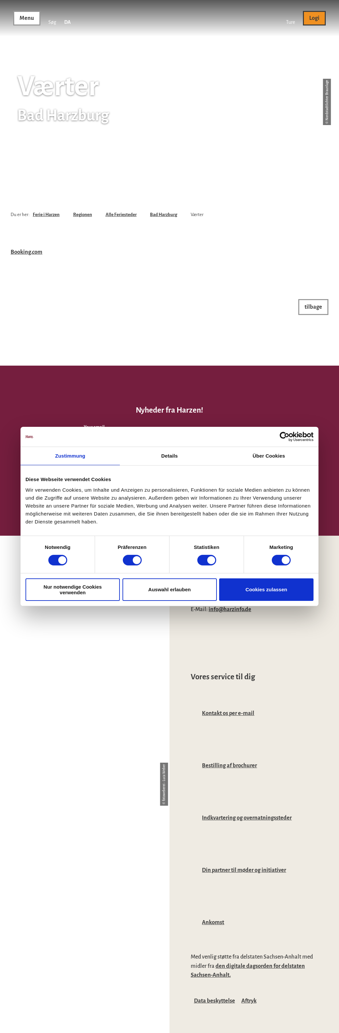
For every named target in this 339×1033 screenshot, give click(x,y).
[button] (290, 18)
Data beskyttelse (214, 1001)
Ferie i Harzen (46, 214)
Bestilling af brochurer (229, 765)
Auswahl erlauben (169, 589)
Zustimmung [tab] (70, 456)
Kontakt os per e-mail (228, 713)
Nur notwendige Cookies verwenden (73, 589)
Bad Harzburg (163, 214)
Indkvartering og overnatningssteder (247, 818)
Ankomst (213, 922)
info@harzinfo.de (230, 609)
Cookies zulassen (266, 589)
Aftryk (249, 1001)
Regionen (82, 214)
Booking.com (26, 252)
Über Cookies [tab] (269, 456)
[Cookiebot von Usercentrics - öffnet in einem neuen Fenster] (285, 437)
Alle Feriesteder (121, 214)
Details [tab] (169, 456)
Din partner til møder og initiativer (244, 870)
